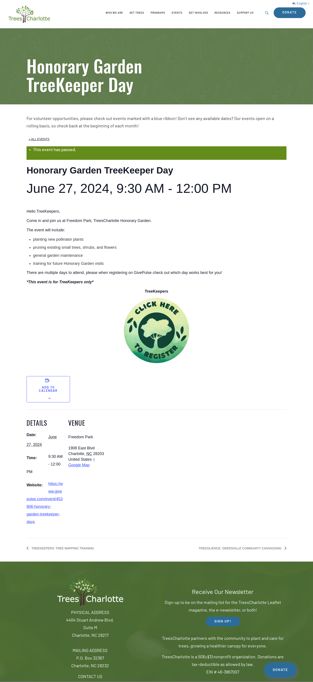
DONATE (280, 670)
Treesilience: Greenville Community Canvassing (240, 548)
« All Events (39, 139)
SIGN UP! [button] (222, 621)
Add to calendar (48, 389)
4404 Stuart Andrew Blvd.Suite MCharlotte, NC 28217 (90, 628)
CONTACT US (90, 677)
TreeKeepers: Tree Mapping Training (62, 548)
